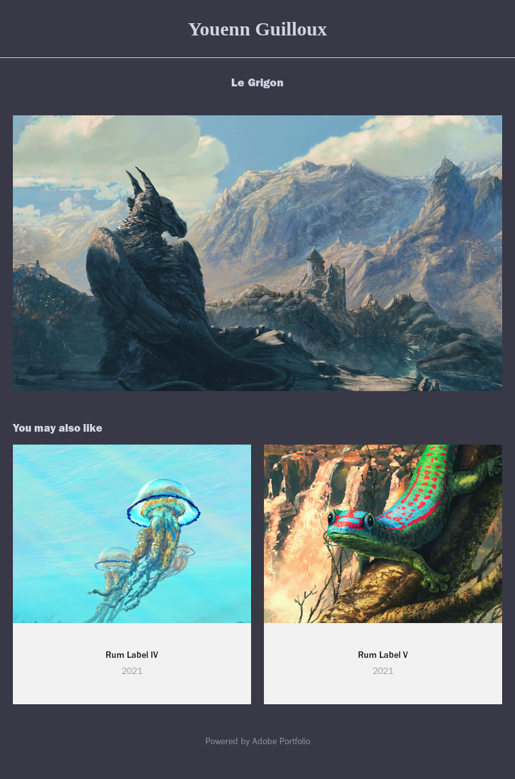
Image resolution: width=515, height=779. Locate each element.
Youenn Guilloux (257, 28)
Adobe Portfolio (281, 741)
